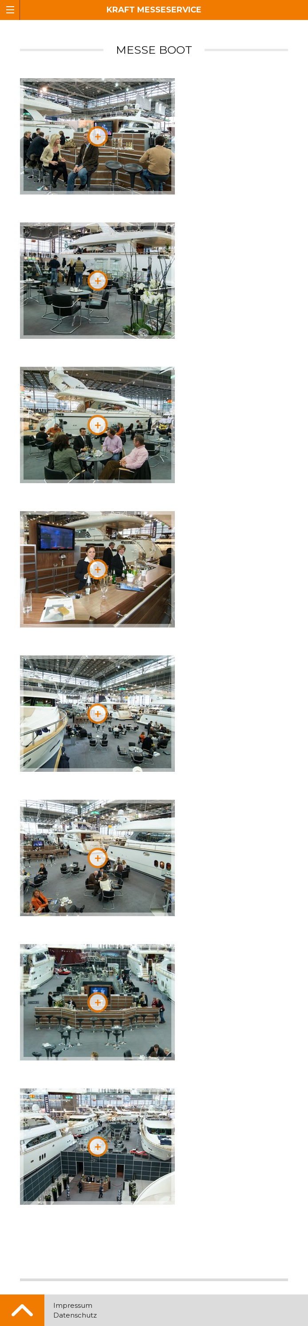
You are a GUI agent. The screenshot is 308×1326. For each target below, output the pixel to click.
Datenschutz (75, 1315)
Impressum (72, 1305)
